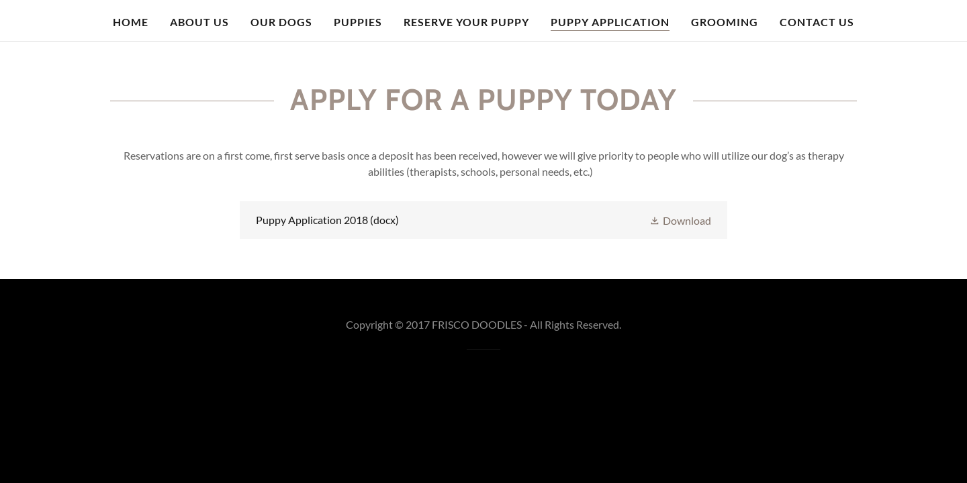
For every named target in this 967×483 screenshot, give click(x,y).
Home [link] (130, 21)
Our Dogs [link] (281, 21)
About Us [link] (199, 21)
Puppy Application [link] (610, 21)
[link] (483, 220)
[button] (680, 220)
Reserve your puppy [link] (466, 21)
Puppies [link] (358, 21)
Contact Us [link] (817, 21)
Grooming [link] (724, 21)
